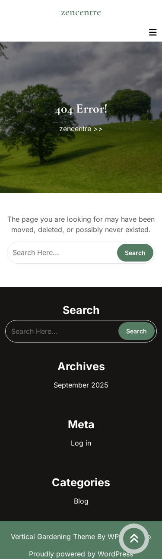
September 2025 (81, 385)
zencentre (81, 12)
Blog (81, 501)
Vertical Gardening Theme (54, 536)
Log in (81, 443)
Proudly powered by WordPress (81, 553)
